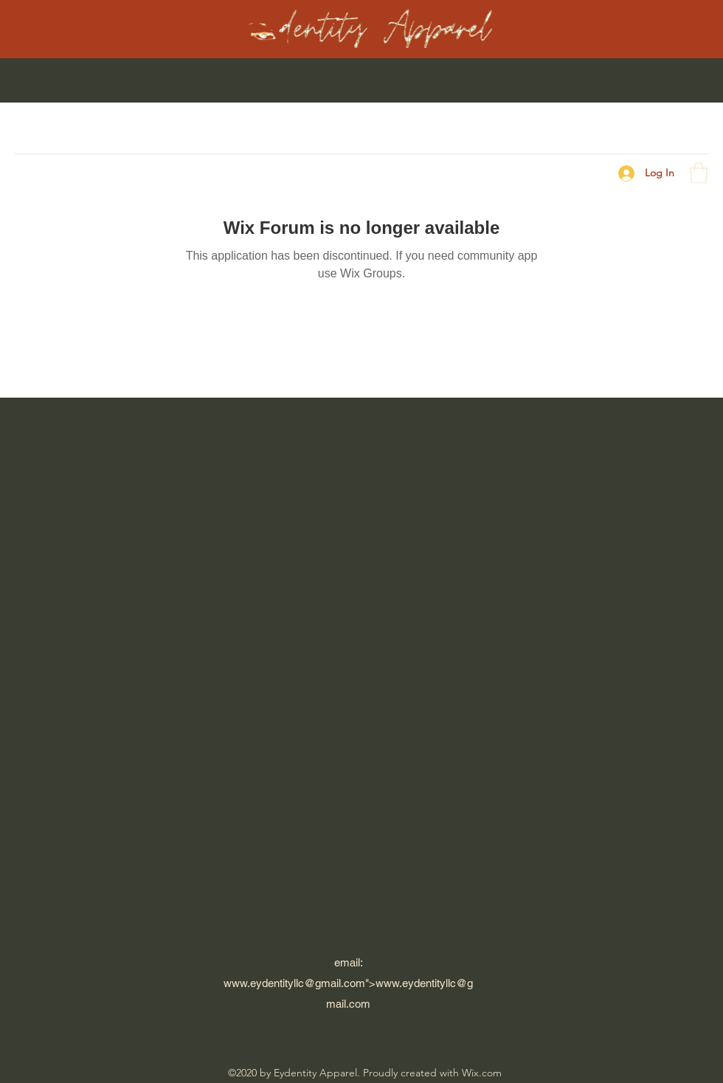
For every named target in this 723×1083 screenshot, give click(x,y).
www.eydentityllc (264, 983)
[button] (699, 173)
